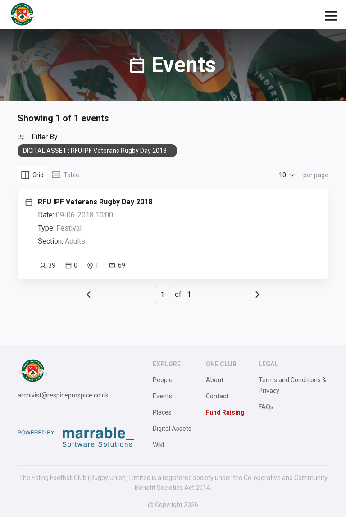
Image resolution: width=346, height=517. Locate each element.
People (163, 379)
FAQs (266, 407)
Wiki (158, 444)
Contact (217, 396)
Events (162, 396)
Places (162, 412)
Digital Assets (172, 428)
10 (282, 175)
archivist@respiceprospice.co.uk (63, 395)
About (214, 379)
